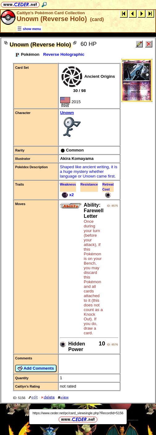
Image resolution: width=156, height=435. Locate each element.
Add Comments (36, 368)
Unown (89, 125)
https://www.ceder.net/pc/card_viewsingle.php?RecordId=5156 (77, 413)
